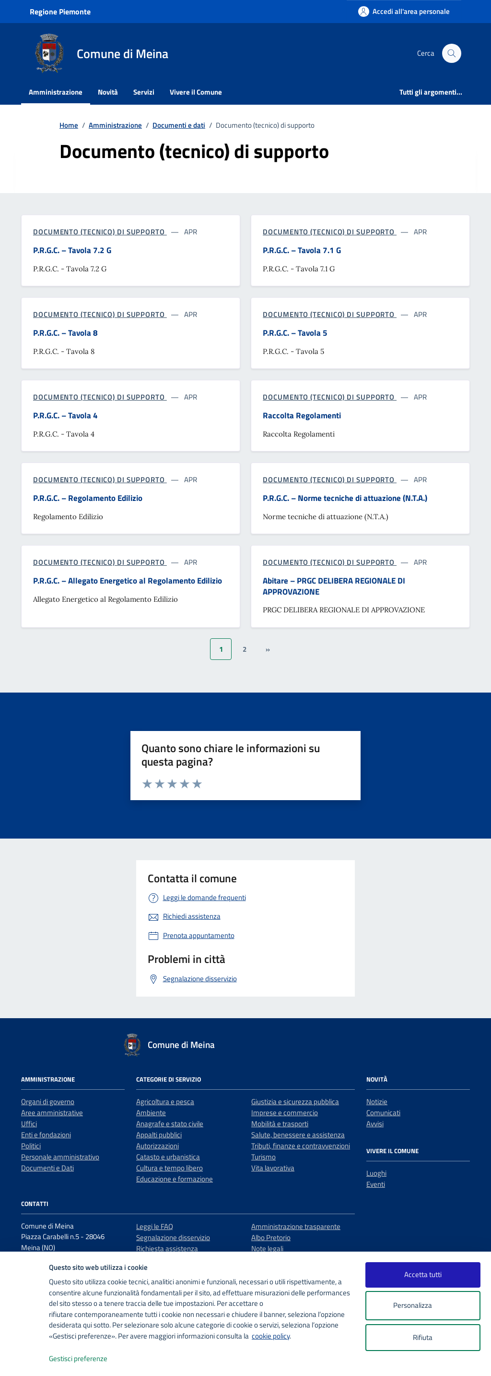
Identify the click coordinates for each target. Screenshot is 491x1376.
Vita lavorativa (272, 1167)
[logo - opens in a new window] (24, 1358)
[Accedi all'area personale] (404, 11)
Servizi (143, 91)
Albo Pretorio (271, 1237)
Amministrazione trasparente (295, 1226)
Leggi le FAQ (154, 1226)
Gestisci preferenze (88, 1358)
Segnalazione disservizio (173, 1237)
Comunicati (383, 1112)
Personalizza (422, 1305)
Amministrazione (55, 91)
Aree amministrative (52, 1112)
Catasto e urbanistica (168, 1156)
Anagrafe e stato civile (169, 1123)
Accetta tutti (423, 1274)
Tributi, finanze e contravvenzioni (300, 1145)
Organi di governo (47, 1101)
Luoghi (376, 1173)
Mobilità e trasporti (279, 1123)
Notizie (376, 1101)
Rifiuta (423, 1337)
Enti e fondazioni (46, 1134)
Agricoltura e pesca (165, 1101)
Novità (108, 91)
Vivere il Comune (196, 91)
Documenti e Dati (47, 1167)
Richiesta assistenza (167, 1248)
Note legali (267, 1248)
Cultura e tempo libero (169, 1167)
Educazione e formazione (174, 1178)
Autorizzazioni (157, 1145)
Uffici (29, 1123)
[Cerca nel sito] (451, 53)
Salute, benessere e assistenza (298, 1134)
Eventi (375, 1184)
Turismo (263, 1156)
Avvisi (375, 1123)
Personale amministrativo (60, 1156)
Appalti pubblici (159, 1134)
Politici (31, 1145)
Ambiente (151, 1112)
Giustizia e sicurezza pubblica (295, 1101)
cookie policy (271, 1335)
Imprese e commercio (284, 1112)
